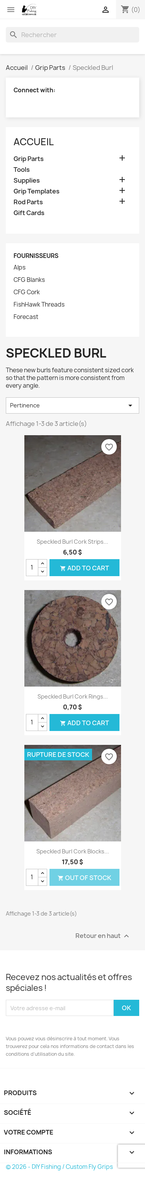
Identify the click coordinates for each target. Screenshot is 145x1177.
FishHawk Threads (39, 305)
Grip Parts (29, 159)
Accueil (34, 141)
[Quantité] (32, 567)
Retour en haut (103, 936)
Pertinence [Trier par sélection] (72, 405)
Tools (22, 170)
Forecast (26, 317)
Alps (20, 267)
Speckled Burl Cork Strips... (72, 541)
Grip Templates (37, 191)
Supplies (27, 180)
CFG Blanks (29, 280)
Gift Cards (29, 213)
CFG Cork (27, 292)
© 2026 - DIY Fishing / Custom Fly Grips (59, 1167)
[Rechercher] (72, 34)
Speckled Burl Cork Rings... (73, 696)
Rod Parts (28, 202)
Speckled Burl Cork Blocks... (72, 851)
